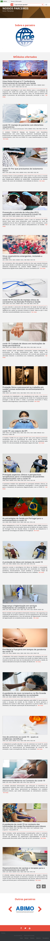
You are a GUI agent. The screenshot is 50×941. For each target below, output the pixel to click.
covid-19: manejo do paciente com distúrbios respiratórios (23, 126)
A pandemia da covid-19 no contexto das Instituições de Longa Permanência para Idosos (24, 825)
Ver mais (5, 139)
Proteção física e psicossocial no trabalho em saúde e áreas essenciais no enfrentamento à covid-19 (23, 389)
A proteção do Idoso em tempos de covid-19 (23, 562)
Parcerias (3, 933)
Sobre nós (38, 938)
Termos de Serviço (18, 935)
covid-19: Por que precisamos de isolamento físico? (23, 169)
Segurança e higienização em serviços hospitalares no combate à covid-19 (20, 606)
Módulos (26, 938)
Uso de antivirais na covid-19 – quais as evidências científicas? (20, 738)
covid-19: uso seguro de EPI (15, 431)
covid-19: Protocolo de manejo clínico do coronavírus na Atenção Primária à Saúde (21, 300)
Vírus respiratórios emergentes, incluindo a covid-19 (22, 257)
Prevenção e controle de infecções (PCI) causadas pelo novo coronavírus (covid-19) (22, 213)
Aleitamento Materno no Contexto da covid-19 (24, 780)
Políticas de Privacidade (29, 935)
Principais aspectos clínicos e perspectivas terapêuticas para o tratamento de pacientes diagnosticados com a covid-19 (23, 476)
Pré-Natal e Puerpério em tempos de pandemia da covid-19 (24, 650)
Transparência (46, 938)
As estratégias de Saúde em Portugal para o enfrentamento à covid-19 (23, 519)
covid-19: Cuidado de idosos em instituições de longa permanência (24, 344)
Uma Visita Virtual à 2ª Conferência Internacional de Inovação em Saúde (19, 82)
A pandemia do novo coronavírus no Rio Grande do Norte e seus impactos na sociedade (24, 694)
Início (4, 11)
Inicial (21, 938)
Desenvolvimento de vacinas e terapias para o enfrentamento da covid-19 (24, 869)
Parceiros (10, 11)
